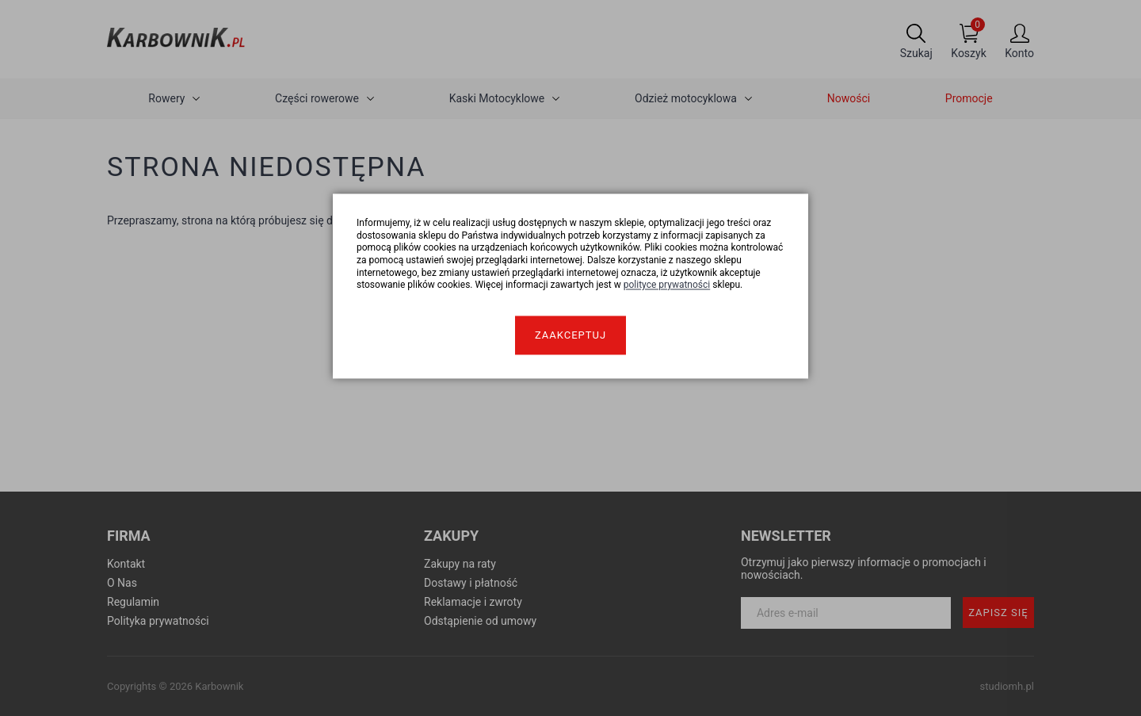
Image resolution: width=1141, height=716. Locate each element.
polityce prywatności (667, 285)
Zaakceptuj (570, 335)
